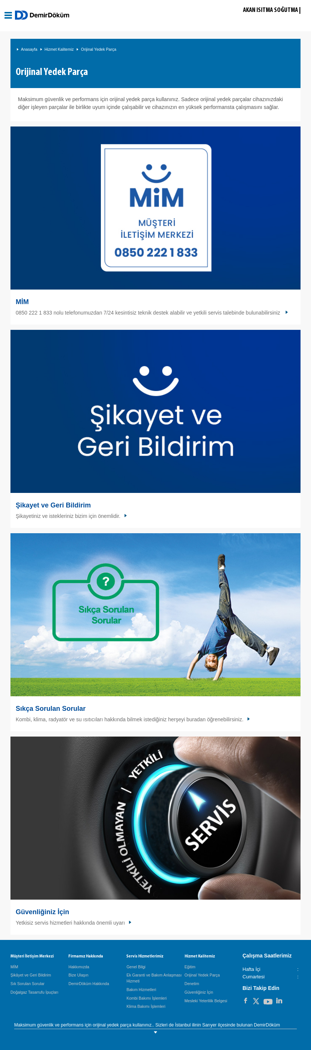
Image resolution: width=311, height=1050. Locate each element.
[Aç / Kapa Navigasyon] (8, 15)
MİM (22, 302)
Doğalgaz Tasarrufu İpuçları (34, 992)
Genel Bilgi (135, 967)
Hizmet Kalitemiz (59, 49)
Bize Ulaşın (78, 975)
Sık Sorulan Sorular (27, 983)
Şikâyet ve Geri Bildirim (30, 975)
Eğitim (190, 967)
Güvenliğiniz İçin (42, 912)
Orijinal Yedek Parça (98, 49)
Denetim (192, 983)
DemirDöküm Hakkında (88, 983)
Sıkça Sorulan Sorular (51, 708)
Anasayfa (29, 49)
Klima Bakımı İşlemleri (145, 1006)
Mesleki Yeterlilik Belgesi (206, 1001)
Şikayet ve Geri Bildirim (53, 505)
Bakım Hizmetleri (141, 989)
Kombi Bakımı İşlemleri (146, 998)
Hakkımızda (78, 967)
